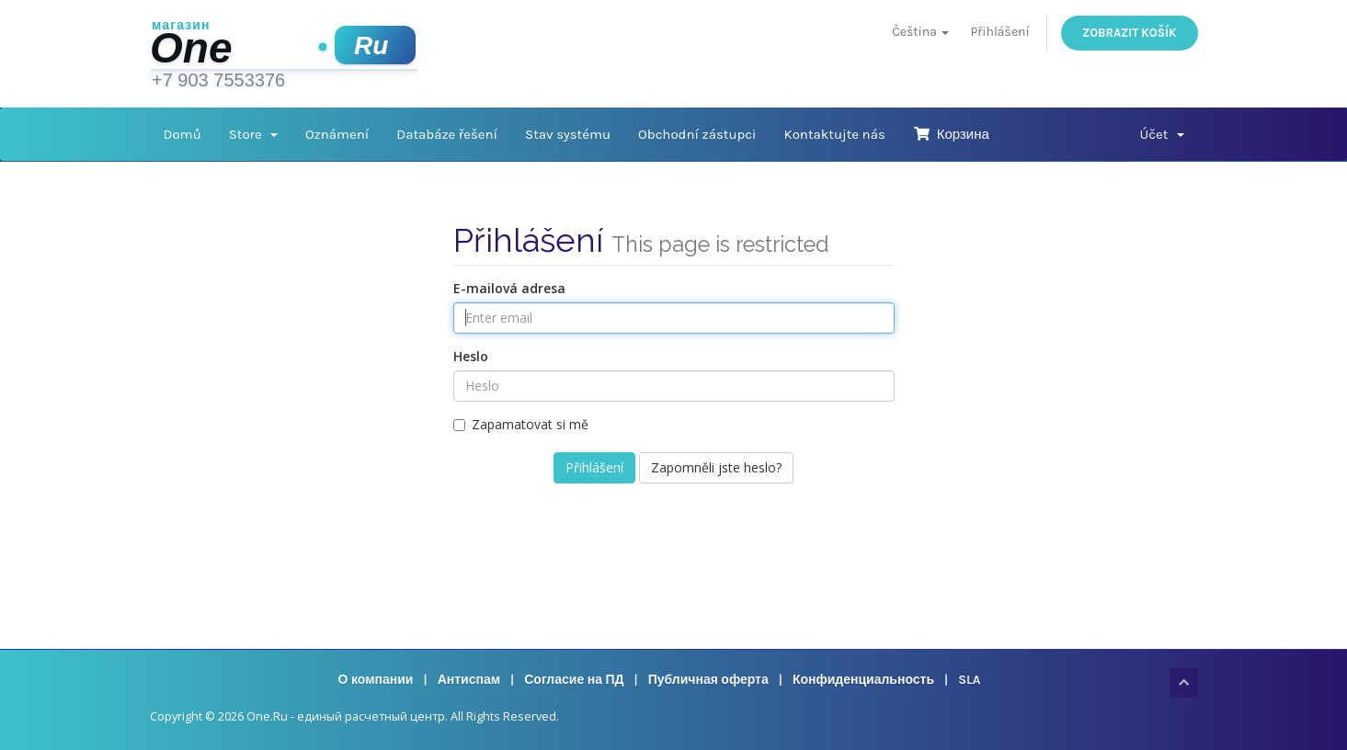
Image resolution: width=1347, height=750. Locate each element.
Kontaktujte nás (834, 134)
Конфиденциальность (863, 680)
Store (253, 134)
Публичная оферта (708, 680)
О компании (376, 680)
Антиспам (469, 680)
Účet (1161, 134)
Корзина (951, 134)
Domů (182, 134)
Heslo (470, 356)
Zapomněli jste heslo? (716, 467)
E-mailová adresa (509, 288)
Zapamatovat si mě (520, 424)
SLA (969, 680)
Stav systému (568, 134)
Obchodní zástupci (697, 134)
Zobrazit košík (1129, 33)
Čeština (920, 32)
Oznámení (337, 134)
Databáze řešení (446, 134)
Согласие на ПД (573, 680)
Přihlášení (1000, 32)
